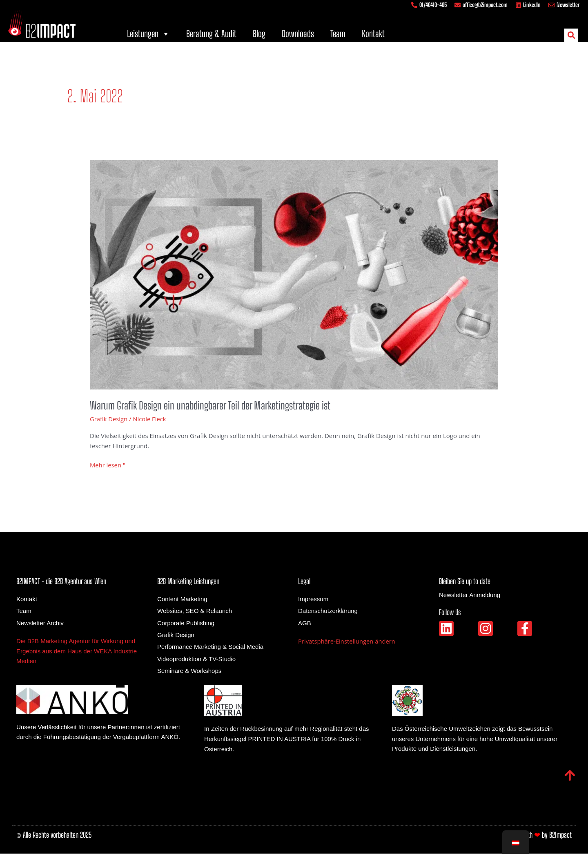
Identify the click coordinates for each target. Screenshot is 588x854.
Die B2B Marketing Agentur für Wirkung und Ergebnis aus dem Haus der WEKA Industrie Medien (76, 651)
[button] (571, 35)
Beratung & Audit (211, 33)
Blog (259, 33)
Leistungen (148, 34)
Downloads (298, 33)
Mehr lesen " (108, 464)
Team (337, 33)
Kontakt (373, 33)
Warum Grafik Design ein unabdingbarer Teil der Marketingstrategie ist (212, 405)
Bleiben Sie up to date (464, 581)
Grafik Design (109, 419)
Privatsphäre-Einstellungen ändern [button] (347, 641)
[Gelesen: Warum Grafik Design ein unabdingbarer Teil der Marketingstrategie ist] (294, 274)
